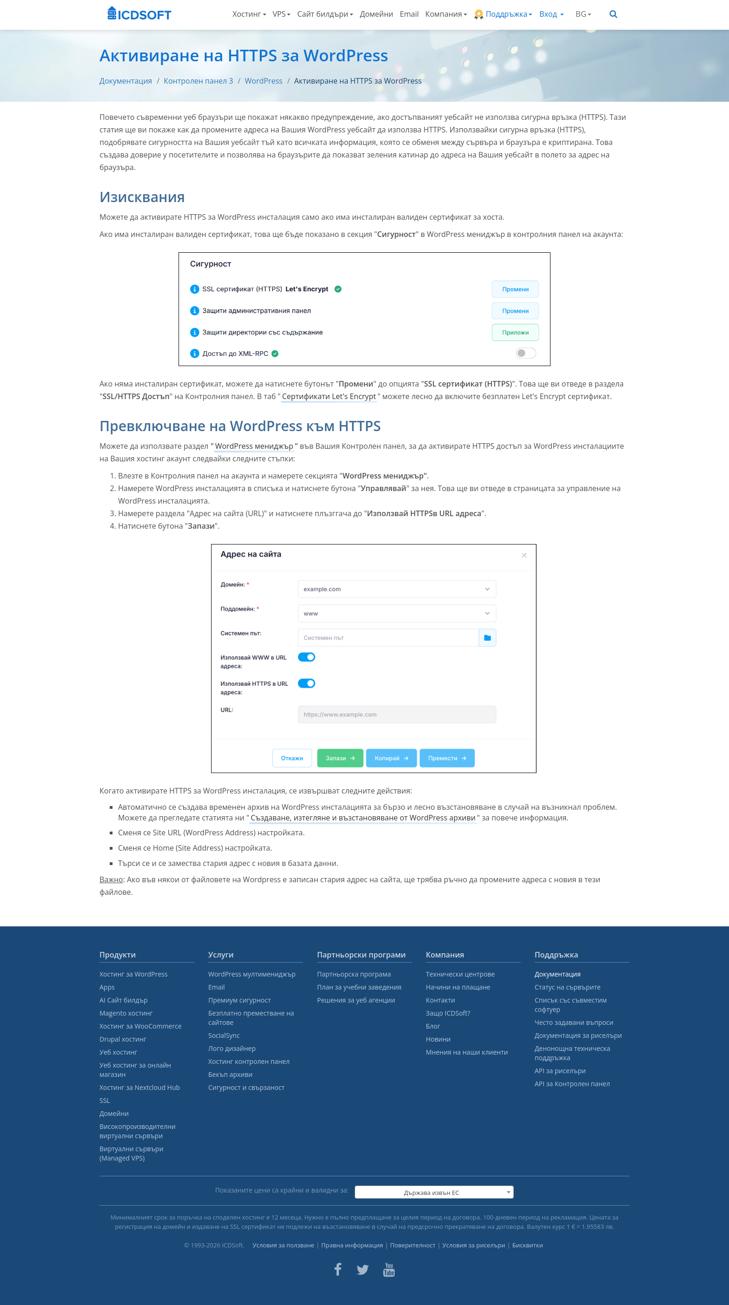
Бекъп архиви (230, 1074)
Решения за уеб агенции (356, 1000)
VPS (282, 14)
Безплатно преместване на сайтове (251, 1018)
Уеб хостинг (118, 1052)
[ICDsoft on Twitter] (362, 1270)
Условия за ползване (283, 1245)
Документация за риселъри (578, 1035)
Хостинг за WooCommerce (140, 1026)
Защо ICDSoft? (448, 1013)
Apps (107, 987)
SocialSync (224, 1035)
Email (409, 14)
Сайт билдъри (325, 14)
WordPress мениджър (254, 446)
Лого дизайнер (232, 1048)
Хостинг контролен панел (249, 1061)
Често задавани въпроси (574, 1022)
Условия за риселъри (474, 1245)
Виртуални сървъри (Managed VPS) (131, 1153)
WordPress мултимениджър (252, 974)
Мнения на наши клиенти (467, 1052)
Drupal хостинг (122, 1039)
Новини (438, 1039)
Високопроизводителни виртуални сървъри (137, 1131)
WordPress (264, 81)
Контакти (440, 1000)
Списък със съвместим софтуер (571, 1005)
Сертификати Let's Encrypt (329, 396)
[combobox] (434, 1192)
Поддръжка (503, 14)
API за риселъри (560, 1070)
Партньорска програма (354, 974)
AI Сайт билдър (123, 1000)
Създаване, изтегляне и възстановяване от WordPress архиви (363, 818)
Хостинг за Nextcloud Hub (139, 1087)
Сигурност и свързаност (246, 1087)
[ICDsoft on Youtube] (389, 1270)
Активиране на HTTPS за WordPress (358, 81)
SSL (104, 1100)
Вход (551, 14)
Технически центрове (460, 974)
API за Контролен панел (572, 1083)
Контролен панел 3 (198, 81)
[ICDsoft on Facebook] (338, 1270)
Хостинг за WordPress (133, 974)
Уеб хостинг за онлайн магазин (135, 1070)
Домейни (376, 14)
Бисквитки (527, 1245)
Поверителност (413, 1245)
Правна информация (352, 1245)
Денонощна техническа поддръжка (572, 1053)
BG (583, 13)
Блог (433, 1026)
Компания (446, 14)
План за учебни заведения (359, 987)
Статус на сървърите (568, 987)
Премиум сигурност (239, 1000)
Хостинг (249, 14)
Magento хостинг (125, 1013)
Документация (125, 81)
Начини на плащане (458, 987)
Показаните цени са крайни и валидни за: (282, 1190)
